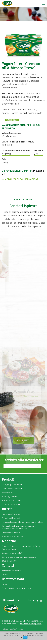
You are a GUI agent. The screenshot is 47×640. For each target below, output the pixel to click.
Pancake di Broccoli (11, 518)
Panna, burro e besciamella (14, 488)
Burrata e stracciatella (11, 500)
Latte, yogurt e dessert (12, 485)
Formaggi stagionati (11, 504)
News (4, 584)
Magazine (9, 541)
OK (25, 637)
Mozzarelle (7, 492)
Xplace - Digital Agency (12, 629)
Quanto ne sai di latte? (12, 553)
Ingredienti (12, 120)
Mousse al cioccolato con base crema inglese (22, 522)
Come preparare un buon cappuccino (19, 557)
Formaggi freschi (9, 496)
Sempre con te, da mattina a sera (16, 588)
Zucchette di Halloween (12, 536)
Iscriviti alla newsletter (11, 571)
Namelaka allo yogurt (11, 514)
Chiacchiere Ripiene (11, 533)
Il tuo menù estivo (10, 561)
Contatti (5, 574)
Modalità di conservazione (21, 179)
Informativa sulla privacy (31, 624)
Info (21, 637)
